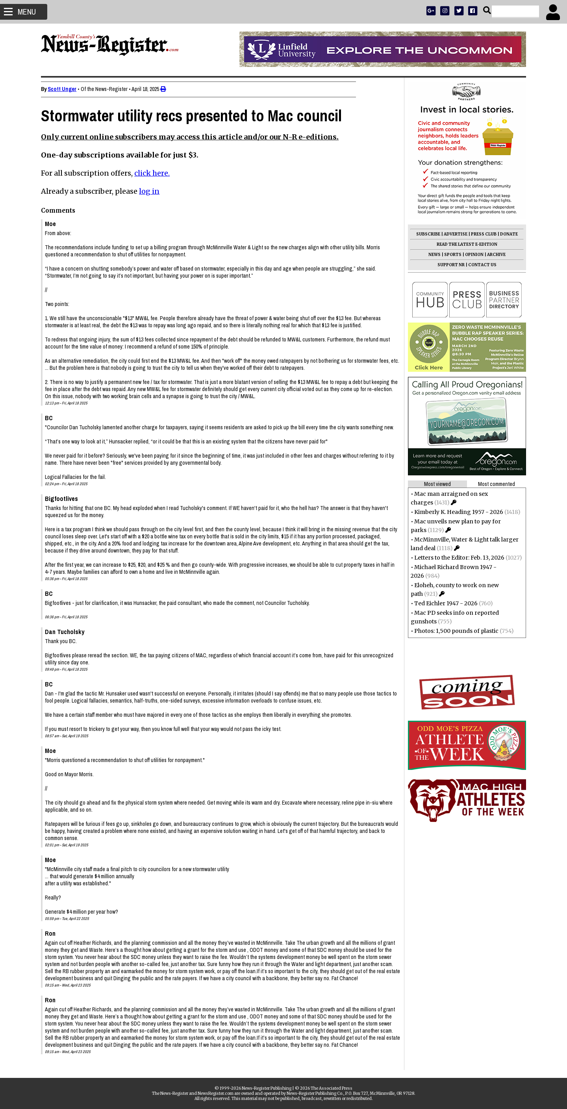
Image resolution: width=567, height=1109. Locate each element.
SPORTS (450, 254)
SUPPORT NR (448, 264)
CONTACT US (480, 264)
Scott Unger (64, 89)
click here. (154, 173)
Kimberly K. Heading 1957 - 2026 (456, 512)
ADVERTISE (453, 234)
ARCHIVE (494, 254)
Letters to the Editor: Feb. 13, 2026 (457, 557)
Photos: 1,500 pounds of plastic (454, 630)
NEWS (432, 254)
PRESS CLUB (481, 234)
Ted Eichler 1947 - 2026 (443, 603)
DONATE (506, 234)
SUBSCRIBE (426, 234)
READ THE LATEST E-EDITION (464, 244)
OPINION (472, 254)
